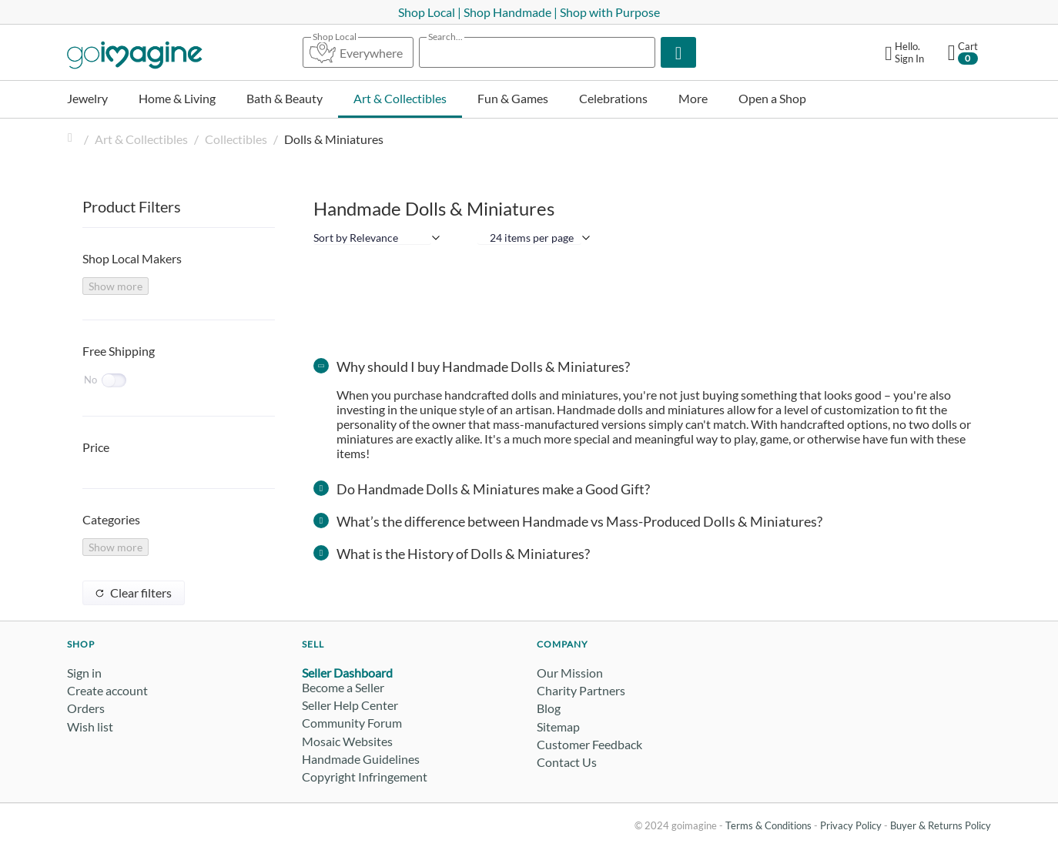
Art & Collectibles (400, 98)
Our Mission (570, 672)
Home (73, 139)
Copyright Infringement (364, 776)
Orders (86, 708)
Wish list (90, 726)
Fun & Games (512, 98)
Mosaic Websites (347, 741)
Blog (549, 708)
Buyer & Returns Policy (940, 825)
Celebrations (613, 98)
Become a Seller (343, 687)
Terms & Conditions (768, 825)
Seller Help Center (350, 705)
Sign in (84, 672)
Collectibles (236, 139)
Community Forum (352, 722)
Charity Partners (581, 690)
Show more (115, 286)
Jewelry (87, 98)
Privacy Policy (851, 825)
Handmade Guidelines (361, 759)
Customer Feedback (589, 744)
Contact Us (567, 762)
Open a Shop (772, 98)
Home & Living (177, 98)
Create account (107, 690)
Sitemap (558, 726)
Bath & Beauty (284, 98)
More (693, 98)
